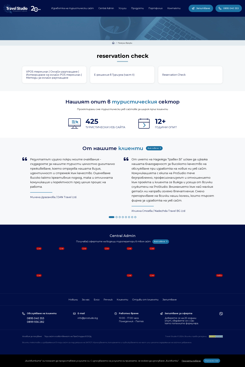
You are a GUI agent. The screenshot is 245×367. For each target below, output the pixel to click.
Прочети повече (191, 360)
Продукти (137, 8)
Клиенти (122, 299)
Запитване (201, 8)
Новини (73, 299)
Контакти (173, 8)
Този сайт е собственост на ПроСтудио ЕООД (67, 336)
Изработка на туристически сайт (72, 8)
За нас (86, 299)
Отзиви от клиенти (145, 299)
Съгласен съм (211, 360)
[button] (111, 217)
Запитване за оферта (178, 313)
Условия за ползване (32, 336)
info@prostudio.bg (88, 318)
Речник (108, 299)
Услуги (122, 8)
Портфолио (155, 8)
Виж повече (154, 148)
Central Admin (106, 8)
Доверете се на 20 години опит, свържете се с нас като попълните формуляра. (182, 321)
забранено (186, 342)
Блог (97, 299)
